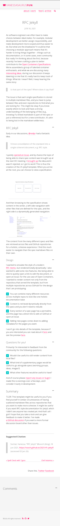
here (45, 332)
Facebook (49, 470)
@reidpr (32, 133)
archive (48, 11)
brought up (32, 161)
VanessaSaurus (19, 5)
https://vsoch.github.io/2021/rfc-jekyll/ (36, 447)
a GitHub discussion (15, 420)
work (33, 11)
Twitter (41, 470)
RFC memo (11, 268)
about (26, 11)
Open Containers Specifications (36, 64)
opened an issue (21, 155)
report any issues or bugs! (38, 378)
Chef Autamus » (47, 460)
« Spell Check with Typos (15, 460)
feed (41, 11)
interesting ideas (13, 73)
